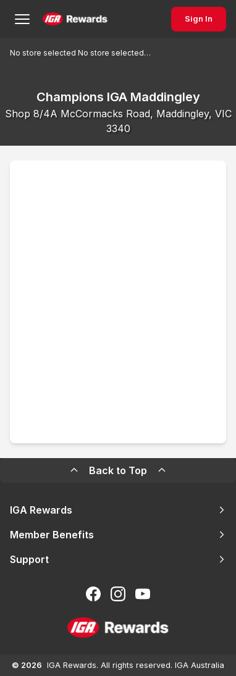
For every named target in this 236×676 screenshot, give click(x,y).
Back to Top (118, 470)
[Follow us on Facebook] (93, 593)
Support (118, 559)
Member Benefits (118, 534)
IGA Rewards (118, 510)
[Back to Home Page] (75, 19)
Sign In (199, 18)
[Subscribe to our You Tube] (142, 593)
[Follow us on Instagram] (118, 593)
